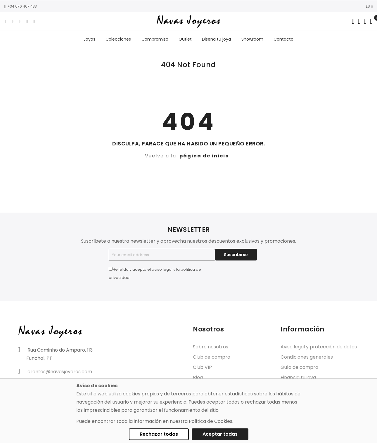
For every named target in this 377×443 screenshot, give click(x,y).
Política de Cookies (210, 421)
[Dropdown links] (359, 21)
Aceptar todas (220, 434)
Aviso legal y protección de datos (319, 347)
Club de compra (211, 358)
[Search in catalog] (353, 21)
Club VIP (202, 368)
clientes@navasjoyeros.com (59, 372)
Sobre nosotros (210, 347)
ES (369, 6)
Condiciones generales (307, 358)
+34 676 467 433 (20, 6)
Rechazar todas (159, 434)
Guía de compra (299, 368)
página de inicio (204, 156)
